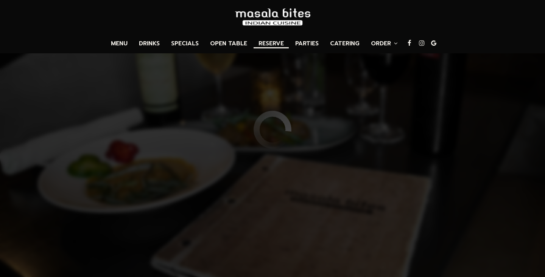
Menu (119, 43)
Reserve (271, 43)
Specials (185, 43)
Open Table (228, 43)
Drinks (149, 43)
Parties (307, 43)
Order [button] (384, 43)
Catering (345, 43)
